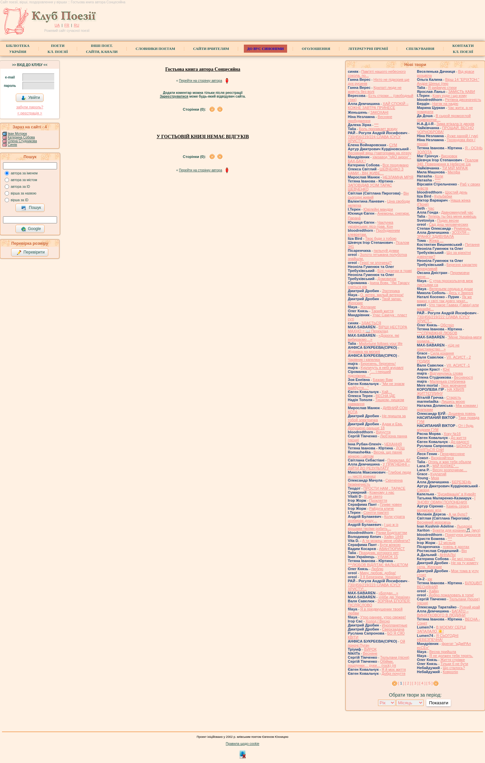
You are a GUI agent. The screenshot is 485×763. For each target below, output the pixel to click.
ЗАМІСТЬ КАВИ (461, 92)
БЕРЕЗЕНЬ (461, 482)
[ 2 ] (408, 683)
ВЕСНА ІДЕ (385, 396)
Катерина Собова (21, 137)
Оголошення (316, 49)
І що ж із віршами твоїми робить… (373, 527)
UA (57, 25)
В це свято (373, 496)
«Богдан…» (388, 593)
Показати (438, 702)
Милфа (454, 172)
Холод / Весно (378, 621)
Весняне (370, 653)
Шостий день (456, 192)
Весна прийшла (442, 652)
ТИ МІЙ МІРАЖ (455, 168)
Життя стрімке (452, 660)
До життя (458, 438)
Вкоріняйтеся (442, 458)
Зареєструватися (174, 96)
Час (431, 208)
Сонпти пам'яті (376, 512)
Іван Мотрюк (17, 133)
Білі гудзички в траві (394, 271)
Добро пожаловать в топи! (451, 595)
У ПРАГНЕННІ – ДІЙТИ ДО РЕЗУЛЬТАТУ (379, 466)
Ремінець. (462, 228)
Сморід (423, 490)
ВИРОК (370, 649)
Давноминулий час (457, 212)
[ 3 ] (415, 683)
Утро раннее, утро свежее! (383, 617)
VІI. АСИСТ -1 (458, 365)
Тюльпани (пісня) (394, 657)
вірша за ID (19, 200)
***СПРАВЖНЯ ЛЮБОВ (437, 333)
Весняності (463, 377)
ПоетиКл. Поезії (58, 49)
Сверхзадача (393, 629)
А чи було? (458, 514)
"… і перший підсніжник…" (369, 374)
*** (376, 125)
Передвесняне (452, 454)
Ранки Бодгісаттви (391, 533)
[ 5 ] (429, 683)
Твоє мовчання (453, 385)
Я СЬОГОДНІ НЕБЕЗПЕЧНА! (438, 638)
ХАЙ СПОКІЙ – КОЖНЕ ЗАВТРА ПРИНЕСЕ (378, 106)
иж (430, 579)
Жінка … (436, 240)
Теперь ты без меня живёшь (452, 216)
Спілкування (420, 49)
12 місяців (446, 543)
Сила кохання (442, 353)
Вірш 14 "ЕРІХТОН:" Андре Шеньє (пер (448, 81)
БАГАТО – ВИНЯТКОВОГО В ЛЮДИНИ (443, 613)
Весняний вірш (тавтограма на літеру (380, 153)
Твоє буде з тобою (380, 238)
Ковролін (450, 672)
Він (464, 551)
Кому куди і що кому (450, 96)
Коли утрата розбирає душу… (376, 518)
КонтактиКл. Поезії (463, 49)
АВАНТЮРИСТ (392, 549)
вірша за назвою (23, 193)
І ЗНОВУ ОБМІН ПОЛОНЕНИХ (446, 500)
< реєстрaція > (29, 113)
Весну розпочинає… (450, 470)
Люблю (377, 569)
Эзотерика (391, 291)
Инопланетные (395, 625)
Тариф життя (382, 311)
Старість (453, 397)
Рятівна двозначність (463, 100)
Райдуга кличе (381, 508)
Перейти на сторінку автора (200, 81)
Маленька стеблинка (447, 381)
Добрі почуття (394, 673)
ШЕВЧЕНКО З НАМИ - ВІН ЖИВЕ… (375, 171)
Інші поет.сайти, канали (101, 49)
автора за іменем (24, 173)
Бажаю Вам (383, 380)
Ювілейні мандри (378, 209)
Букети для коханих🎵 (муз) (456, 530)
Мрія (435, 478)
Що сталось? (454, 668)
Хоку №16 (452, 434)
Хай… (387, 392)
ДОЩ (400, 448)
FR (66, 25)
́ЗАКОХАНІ (379, 112)
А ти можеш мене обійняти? (386, 541)
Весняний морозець (434, 522)
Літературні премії (368, 49)
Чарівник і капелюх (364, 360)
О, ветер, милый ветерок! (381, 295)
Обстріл (447, 325)
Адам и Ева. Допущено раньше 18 (375, 426)
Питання (472, 244)
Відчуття (383, 432)
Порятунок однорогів (463, 535)
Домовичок (386, 279)
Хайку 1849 (393, 537)
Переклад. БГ (399, 460)
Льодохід (464, 526)
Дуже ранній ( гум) (462, 136)
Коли (439, 176)
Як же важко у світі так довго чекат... (444, 299)
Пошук (31, 208)
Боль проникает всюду (378, 129)
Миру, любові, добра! (378, 573)
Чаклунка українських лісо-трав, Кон (370, 224)
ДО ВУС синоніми (265, 49)
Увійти (30, 98)
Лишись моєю (453, 401)
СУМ (393, 145)
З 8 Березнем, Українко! (380, 577)
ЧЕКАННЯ (393, 444)
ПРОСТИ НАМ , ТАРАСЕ (385, 488)
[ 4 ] (422, 683)
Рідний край (470, 607)
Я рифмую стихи (442, 88)
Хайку (434, 591)
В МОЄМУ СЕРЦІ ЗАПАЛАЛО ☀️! (441, 629)
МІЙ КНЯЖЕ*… (446, 466)
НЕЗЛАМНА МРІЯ (398, 177)
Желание (368, 307)
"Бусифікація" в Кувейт (456, 494)
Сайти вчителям (211, 49)
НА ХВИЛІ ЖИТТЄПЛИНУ (440, 391)
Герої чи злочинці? (376, 263)
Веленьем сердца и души (451, 289)
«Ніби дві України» (394, 597)
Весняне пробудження (370, 119)
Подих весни (448, 220)
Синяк (12, 145)
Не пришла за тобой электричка (377, 418)
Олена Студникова (22, 141)
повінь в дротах (456, 547)
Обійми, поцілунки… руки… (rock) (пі (372, 663)
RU (76, 25)
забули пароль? (29, 107)
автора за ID (20, 186)
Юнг (446, 369)
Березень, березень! (378, 364)
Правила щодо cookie (242, 744)
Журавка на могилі (364, 351)
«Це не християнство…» (438, 347)
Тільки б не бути (454, 664)
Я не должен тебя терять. (451, 656)
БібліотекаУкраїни (18, 49)
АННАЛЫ (448, 555)
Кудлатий (438, 474)
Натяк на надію (445, 104)
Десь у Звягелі (460, 293)
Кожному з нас (382, 492)
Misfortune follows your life (380, 343)
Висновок (449, 156)
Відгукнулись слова (446, 373)
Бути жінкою (390, 545)
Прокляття (378, 500)
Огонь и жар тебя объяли (449, 462)
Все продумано (396, 165)
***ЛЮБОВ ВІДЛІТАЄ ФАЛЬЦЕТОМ (378, 565)
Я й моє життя (394, 669)
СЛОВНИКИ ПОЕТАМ (155, 49)
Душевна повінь (462, 414)
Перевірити (30, 252)
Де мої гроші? (463, 559)
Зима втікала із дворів (455, 124)
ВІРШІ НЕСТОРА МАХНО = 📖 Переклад (377, 329)
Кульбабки (443, 196)
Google (31, 229)
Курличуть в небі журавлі (382, 368)
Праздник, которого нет (378, 553)
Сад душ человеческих (448, 224)
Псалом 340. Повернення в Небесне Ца (447, 162)
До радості (460, 442)
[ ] (401, 683)
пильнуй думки (386, 251)
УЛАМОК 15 (388, 557)
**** (437, 180)
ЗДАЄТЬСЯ (371, 323)
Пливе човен (390, 504)
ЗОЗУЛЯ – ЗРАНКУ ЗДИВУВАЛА (443, 234)
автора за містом (24, 180)
